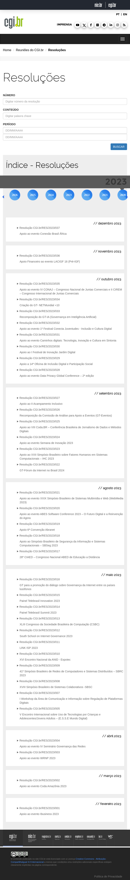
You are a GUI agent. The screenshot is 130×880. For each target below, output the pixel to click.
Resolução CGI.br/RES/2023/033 (39, 311)
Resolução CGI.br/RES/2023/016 (39, 579)
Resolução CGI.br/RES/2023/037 (39, 227)
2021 (105, 195)
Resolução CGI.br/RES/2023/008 (39, 681)
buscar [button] (119, 146)
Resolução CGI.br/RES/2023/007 (39, 692)
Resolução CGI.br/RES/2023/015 (39, 595)
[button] (77, 25)
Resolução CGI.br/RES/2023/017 (39, 551)
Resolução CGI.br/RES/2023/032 (39, 322)
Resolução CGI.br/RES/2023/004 (39, 740)
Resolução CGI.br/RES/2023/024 (39, 437)
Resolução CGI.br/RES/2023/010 (39, 653)
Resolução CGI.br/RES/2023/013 (39, 618)
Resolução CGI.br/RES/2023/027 (39, 397)
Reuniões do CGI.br (30, 50)
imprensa (64, 24)
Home (7, 50)
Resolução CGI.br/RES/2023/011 (39, 642)
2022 (87, 195)
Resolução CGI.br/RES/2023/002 (39, 780)
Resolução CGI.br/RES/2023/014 (39, 606)
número (9, 95)
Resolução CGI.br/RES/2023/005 (39, 708)
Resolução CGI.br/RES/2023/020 (39, 508)
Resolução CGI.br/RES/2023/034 (39, 299)
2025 (32, 195)
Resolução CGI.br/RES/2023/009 (39, 665)
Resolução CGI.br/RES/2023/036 (39, 255)
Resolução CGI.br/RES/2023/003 (39, 752)
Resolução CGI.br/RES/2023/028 (39, 369)
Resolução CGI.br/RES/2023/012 (39, 630)
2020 (123, 195)
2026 (15, 195)
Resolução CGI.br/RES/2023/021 (39, 492)
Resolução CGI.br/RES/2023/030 (39, 346)
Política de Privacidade (108, 876)
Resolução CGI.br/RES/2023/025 (39, 421)
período (9, 124)
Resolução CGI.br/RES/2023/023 (39, 448)
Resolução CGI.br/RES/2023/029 (39, 358)
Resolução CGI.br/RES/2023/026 (39, 409)
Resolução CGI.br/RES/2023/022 (39, 464)
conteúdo (11, 109)
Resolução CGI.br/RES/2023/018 (39, 535)
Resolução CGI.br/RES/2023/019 (39, 523)
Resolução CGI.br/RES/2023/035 (39, 283)
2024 (51, 195)
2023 (69, 195)
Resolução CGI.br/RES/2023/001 (39, 808)
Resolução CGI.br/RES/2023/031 (39, 334)
